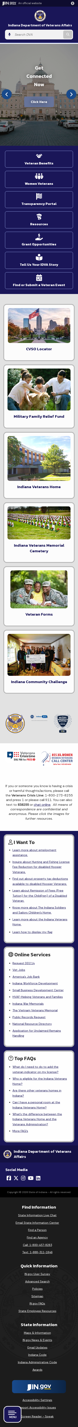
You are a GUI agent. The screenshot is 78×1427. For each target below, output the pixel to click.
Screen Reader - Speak (37, 1416)
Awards (37, 1370)
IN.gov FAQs (37, 1303)
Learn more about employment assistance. (34, 852)
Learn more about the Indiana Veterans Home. (39, 921)
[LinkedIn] (38, 1178)
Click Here (39, 101)
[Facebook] (9, 1178)
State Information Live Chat (37, 1215)
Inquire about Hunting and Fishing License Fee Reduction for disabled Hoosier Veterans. (41, 867)
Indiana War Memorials (28, 1004)
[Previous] (7, 94)
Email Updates (37, 1347)
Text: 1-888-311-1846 (37, 1252)
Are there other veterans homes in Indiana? (36, 1093)
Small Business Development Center (38, 990)
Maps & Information (37, 1333)
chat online (42, 804)
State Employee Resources (37, 1311)
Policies (37, 1289)
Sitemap (37, 1296)
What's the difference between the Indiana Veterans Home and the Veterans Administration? (37, 1119)
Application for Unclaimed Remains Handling (36, 1033)
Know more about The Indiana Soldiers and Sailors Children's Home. (39, 910)
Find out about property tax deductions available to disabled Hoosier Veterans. (40, 881)
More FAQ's (20, 1131)
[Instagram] (23, 1178)
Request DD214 (23, 963)
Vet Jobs (18, 970)
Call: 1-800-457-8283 (37, 1245)
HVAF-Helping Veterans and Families (37, 997)
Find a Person (37, 1230)
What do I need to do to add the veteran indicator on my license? (35, 1069)
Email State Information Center (37, 1223)
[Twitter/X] (16, 1178)
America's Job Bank (26, 977)
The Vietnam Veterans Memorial (35, 1010)
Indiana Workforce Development (35, 983)
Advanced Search (37, 1281)
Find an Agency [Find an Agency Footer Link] (37, 1237)
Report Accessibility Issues (37, 1407)
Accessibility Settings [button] (37, 1400)
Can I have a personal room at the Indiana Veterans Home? (36, 1104)
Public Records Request (29, 1017)
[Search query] (37, 34)
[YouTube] (30, 1178)
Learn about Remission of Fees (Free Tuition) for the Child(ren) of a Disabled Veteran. (39, 896)
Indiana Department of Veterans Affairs (40, 25)
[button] (73, 3)
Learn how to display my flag (32, 932)
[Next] (71, 94)
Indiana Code (37, 1355)
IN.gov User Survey (37, 1274)
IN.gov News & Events (37, 1340)
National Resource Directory (32, 1024)
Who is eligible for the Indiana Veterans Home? (39, 1081)
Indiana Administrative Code (37, 1362)
